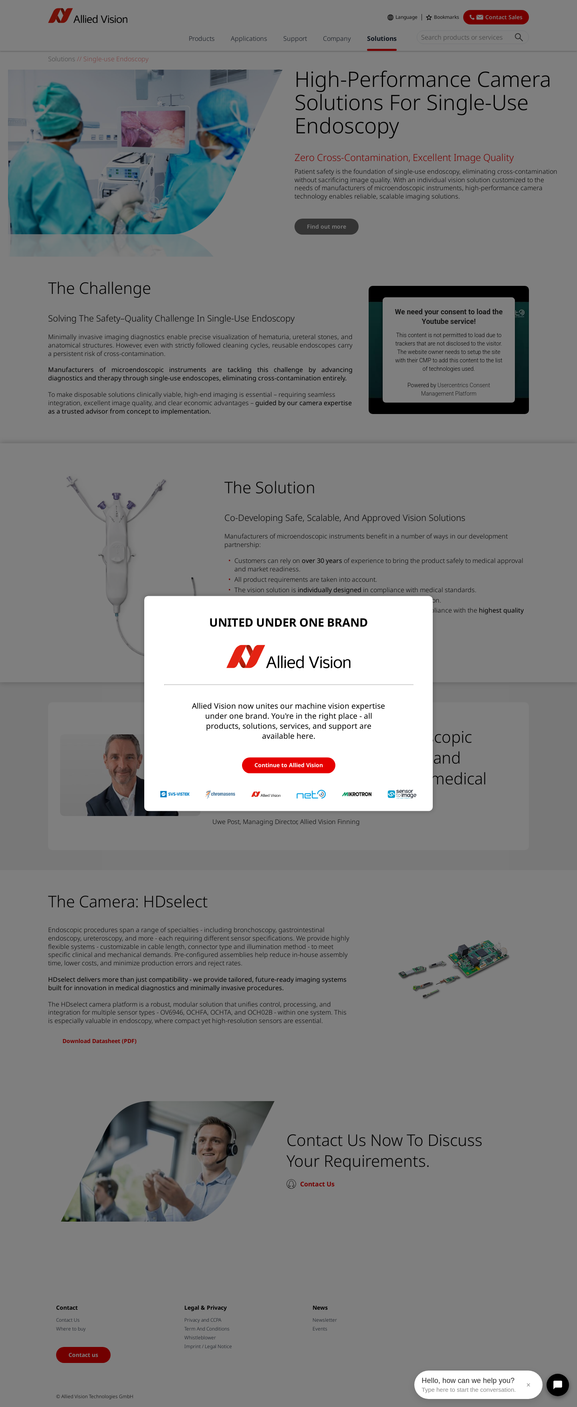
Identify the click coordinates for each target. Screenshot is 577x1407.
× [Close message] (528, 1385)
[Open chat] (558, 1385)
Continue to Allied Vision (288, 765)
